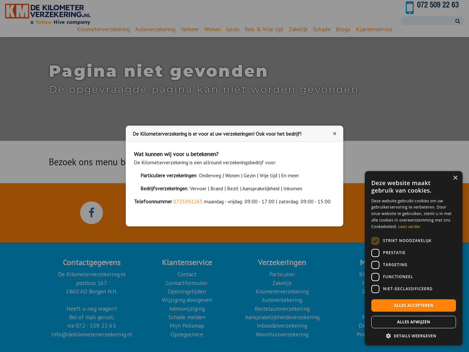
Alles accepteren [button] (413, 305)
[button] (413, 335)
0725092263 (188, 201)
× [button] (455, 178)
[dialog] (413, 258)
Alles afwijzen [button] (413, 322)
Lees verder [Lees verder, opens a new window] (409, 226)
